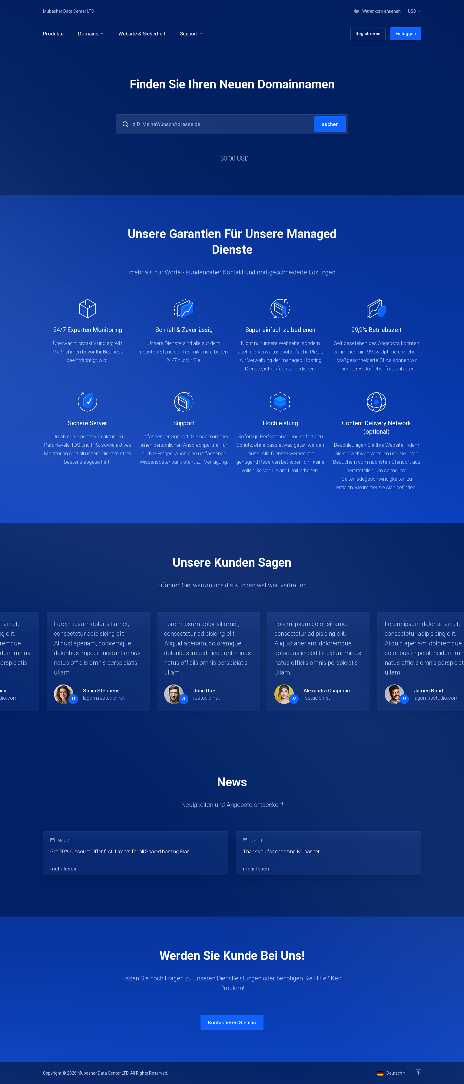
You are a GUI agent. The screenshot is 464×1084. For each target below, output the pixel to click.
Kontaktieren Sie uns (232, 1022)
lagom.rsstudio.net (104, 698)
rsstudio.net (206, 698)
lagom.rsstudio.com (436, 698)
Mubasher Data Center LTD (68, 11)
